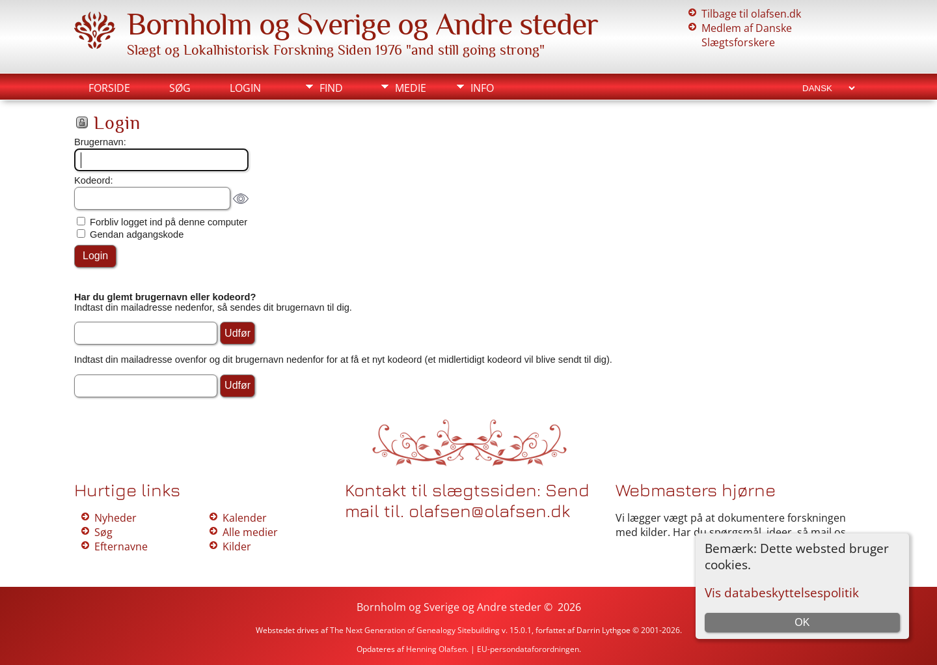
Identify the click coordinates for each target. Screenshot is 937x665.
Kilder (237, 546)
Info (482, 88)
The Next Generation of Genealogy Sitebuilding (415, 630)
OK (801, 622)
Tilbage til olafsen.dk (751, 14)
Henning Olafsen (436, 649)
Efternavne (121, 546)
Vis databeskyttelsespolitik (782, 592)
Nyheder (115, 518)
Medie (410, 88)
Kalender (245, 518)
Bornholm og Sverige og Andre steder (362, 24)
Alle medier (250, 532)
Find (331, 88)
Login (245, 88)
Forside (109, 88)
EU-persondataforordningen (528, 649)
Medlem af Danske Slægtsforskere (746, 35)
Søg (180, 88)
